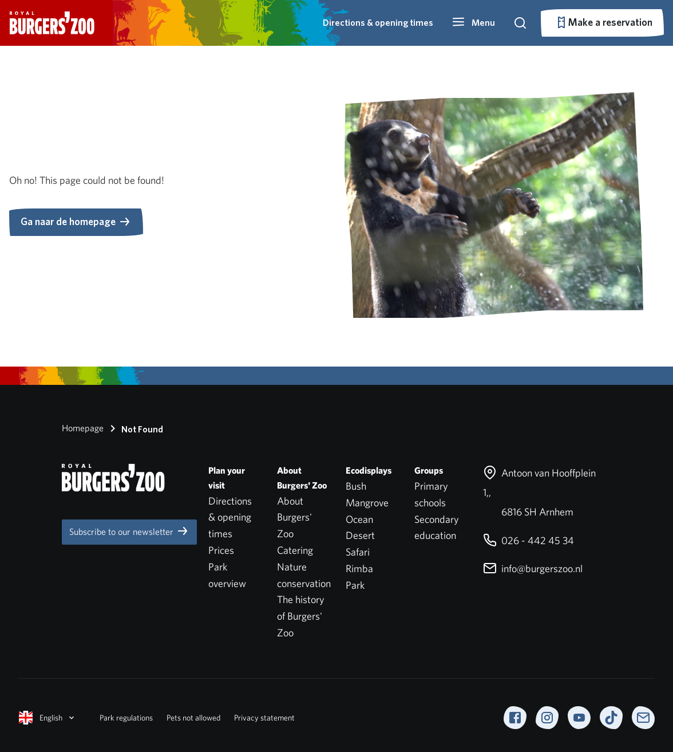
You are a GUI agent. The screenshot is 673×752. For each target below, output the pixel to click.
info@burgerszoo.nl (533, 568)
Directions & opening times (378, 23)
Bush (356, 486)
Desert (360, 535)
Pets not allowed (193, 717)
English (47, 718)
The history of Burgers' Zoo (300, 616)
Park (355, 585)
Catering (295, 550)
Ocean (359, 519)
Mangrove (367, 502)
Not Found (134, 428)
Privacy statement (264, 717)
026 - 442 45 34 (528, 540)
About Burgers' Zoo (294, 517)
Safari (358, 551)
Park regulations (126, 717)
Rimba (359, 568)
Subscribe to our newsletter (129, 531)
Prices (221, 550)
